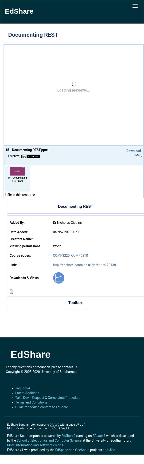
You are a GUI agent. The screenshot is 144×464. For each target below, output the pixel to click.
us (75, 367)
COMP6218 (79, 255)
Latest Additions (27, 393)
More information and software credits (35, 445)
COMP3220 (61, 255)
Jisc (112, 450)
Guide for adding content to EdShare (41, 407)
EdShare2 (68, 436)
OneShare (82, 450)
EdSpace (61, 450)
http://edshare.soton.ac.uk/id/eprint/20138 (84, 265)
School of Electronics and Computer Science (49, 440)
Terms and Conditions (31, 402)
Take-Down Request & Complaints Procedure (47, 398)
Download (133, 151)
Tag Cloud (22, 388)
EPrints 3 (99, 436)
